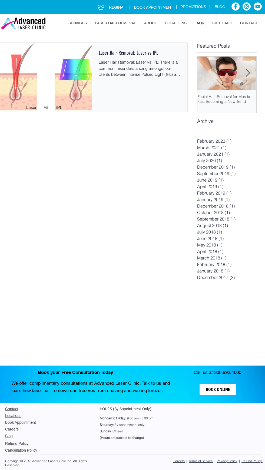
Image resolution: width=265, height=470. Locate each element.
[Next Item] (247, 73)
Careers (179, 461)
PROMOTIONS (194, 7)
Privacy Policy (227, 461)
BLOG (220, 7)
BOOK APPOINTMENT (153, 7)
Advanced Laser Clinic (49, 461)
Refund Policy (252, 461)
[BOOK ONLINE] (218, 389)
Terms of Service (201, 461)
